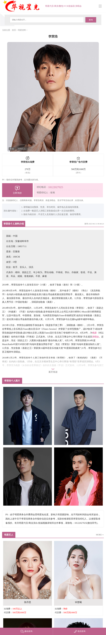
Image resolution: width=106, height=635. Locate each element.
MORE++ (100, 535)
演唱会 (95, 336)
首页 (14, 30)
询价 (65, 609)
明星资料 (22, 30)
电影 (94, 333)
